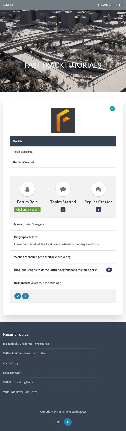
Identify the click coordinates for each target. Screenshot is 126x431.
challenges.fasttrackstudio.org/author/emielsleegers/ (59, 270)
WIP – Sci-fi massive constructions (25, 353)
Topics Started (22, 151)
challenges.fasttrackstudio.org (49, 257)
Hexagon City (12, 372)
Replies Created (23, 162)
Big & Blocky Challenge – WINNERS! (26, 343)
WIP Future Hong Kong (18, 382)
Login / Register (110, 5)
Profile (17, 141)
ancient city (10, 363)
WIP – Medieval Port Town (20, 392)
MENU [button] (8, 5)
